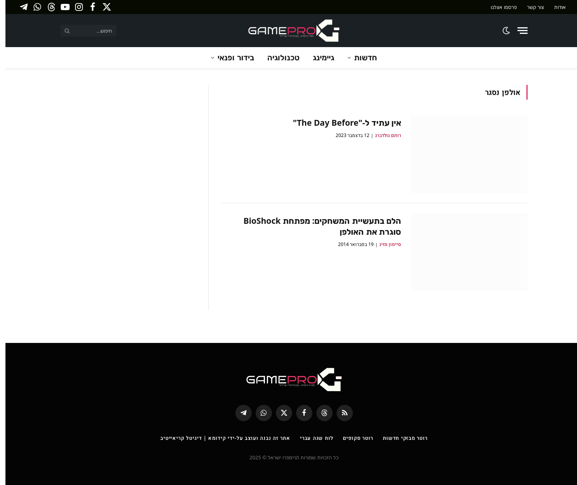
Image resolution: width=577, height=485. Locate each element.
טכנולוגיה (278, 57)
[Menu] (517, 30)
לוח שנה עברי (311, 437)
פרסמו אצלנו (498, 7)
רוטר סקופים (352, 437)
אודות (554, 7)
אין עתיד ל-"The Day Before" (342, 122)
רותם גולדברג (383, 135)
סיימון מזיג (385, 244)
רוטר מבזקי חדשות (399, 437)
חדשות (360, 57)
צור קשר (529, 7)
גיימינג (318, 57)
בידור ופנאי (230, 57)
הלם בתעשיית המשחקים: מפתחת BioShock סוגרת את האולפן (317, 226)
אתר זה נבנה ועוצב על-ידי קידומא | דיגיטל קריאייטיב (220, 437)
